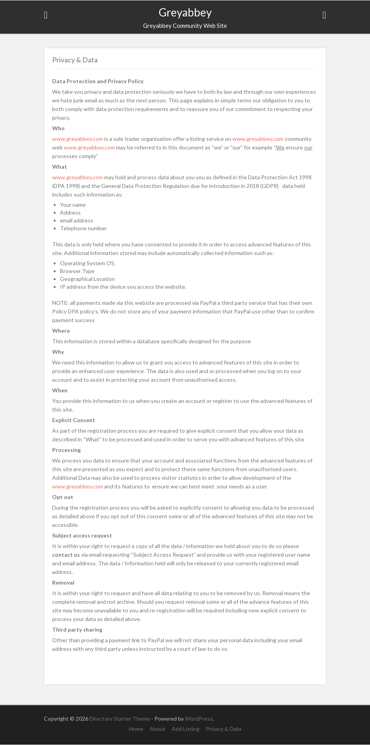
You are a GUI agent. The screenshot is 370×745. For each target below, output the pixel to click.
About (157, 728)
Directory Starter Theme (120, 718)
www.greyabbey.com (77, 138)
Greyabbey (185, 12)
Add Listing (186, 728)
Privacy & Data (223, 728)
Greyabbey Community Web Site (185, 25)
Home (136, 728)
